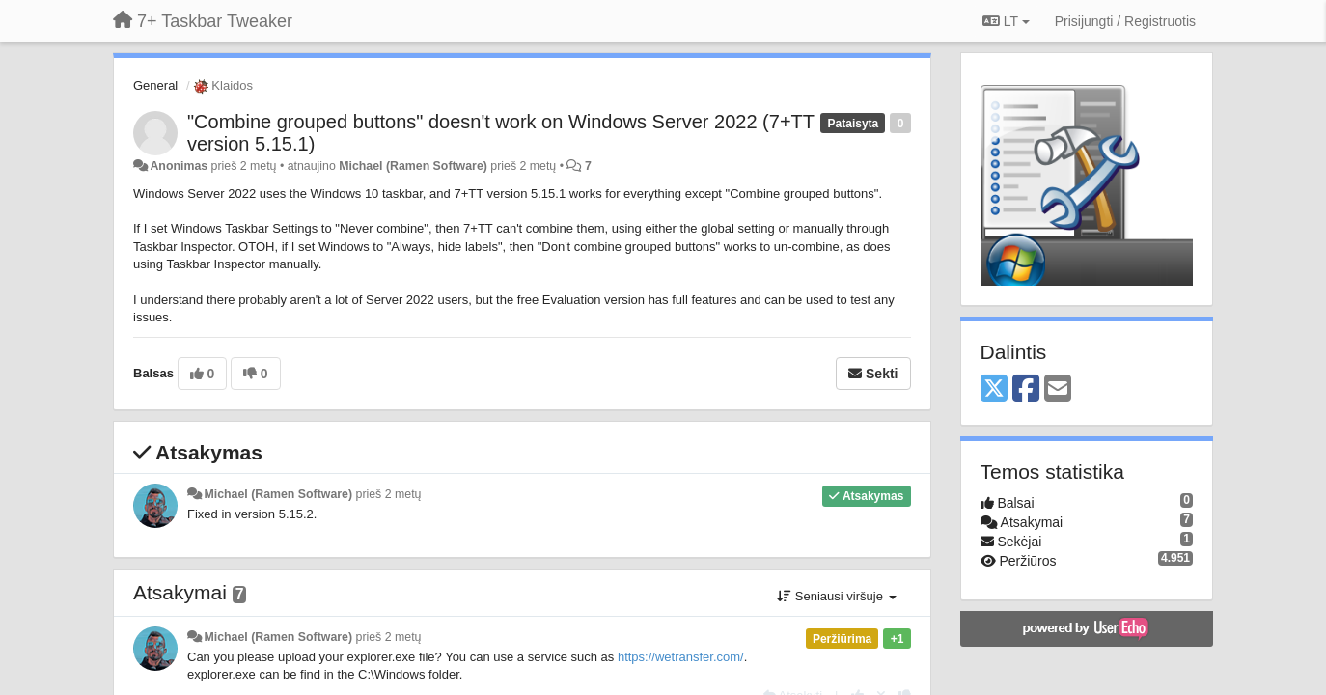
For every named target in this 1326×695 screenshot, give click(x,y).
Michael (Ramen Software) (413, 166)
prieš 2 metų (389, 494)
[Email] (1057, 389)
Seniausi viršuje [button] (836, 596)
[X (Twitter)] (994, 389)
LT (1006, 21)
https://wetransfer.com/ (681, 657)
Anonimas (178, 166)
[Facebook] (1025, 389)
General (155, 85)
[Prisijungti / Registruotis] (1125, 21)
